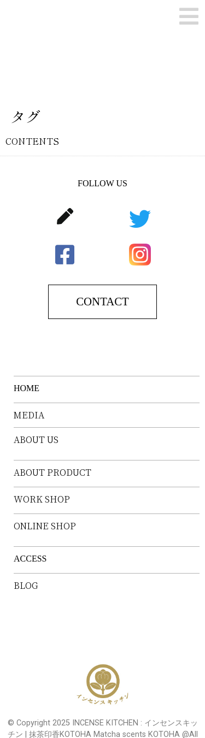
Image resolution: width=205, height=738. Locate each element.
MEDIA (29, 415)
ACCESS (30, 558)
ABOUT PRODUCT (52, 473)
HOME (26, 388)
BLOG (26, 586)
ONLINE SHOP (45, 526)
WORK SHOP (42, 499)
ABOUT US (36, 440)
